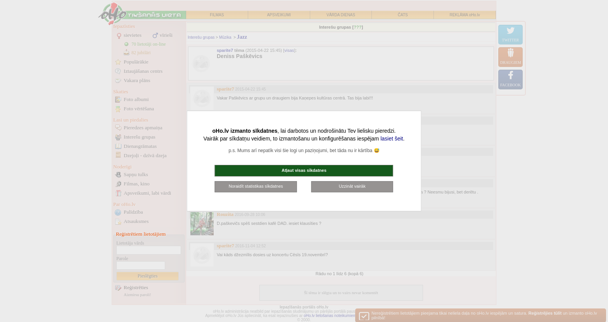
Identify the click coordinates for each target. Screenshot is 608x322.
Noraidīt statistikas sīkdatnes (256, 186)
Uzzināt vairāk (352, 186)
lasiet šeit (391, 138)
